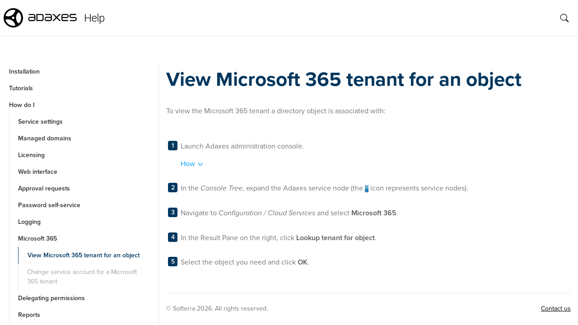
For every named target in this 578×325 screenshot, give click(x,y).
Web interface (37, 171)
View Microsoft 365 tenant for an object (84, 255)
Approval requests (44, 188)
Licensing (31, 155)
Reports (29, 315)
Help (94, 18)
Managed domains (44, 138)
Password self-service (49, 205)
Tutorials (21, 88)
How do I (22, 105)
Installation (24, 71)
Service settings (40, 121)
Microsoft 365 (37, 238)
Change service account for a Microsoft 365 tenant (82, 276)
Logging (29, 222)
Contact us (556, 308)
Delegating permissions (51, 298)
